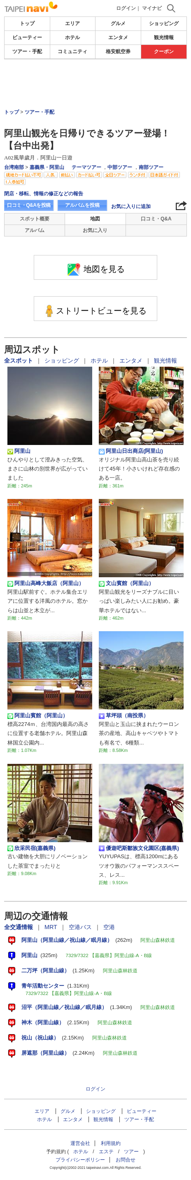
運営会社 (80, 1143)
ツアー (131, 1151)
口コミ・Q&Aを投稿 (29, 205)
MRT (51, 927)
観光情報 (164, 37)
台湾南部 (14, 167)
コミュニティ (72, 51)
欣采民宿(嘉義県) (31, 848)
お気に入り (95, 230)
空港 (109, 927)
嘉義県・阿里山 (47, 167)
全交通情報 (19, 927)
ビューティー (27, 37)
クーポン (164, 51)
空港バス (81, 927)
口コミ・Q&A (156, 219)
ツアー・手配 (27, 51)
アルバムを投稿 (82, 205)
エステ (106, 1151)
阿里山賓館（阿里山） (37, 715)
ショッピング (164, 23)
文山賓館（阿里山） (126, 583)
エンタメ (118, 37)
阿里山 (18, 451)
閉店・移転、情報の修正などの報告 (43, 194)
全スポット (19, 360)
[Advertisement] (95, 84)
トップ (27, 23)
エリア (72, 23)
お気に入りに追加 (131, 206)
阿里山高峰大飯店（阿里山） (45, 583)
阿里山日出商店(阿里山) (131, 451)
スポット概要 (34, 219)
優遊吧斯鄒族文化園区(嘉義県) (139, 848)
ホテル (72, 37)
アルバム (34, 230)
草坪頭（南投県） (124, 715)
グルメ (118, 23)
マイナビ (152, 8)
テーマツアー (86, 167)
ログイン (126, 8)
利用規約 (111, 1143)
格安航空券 (118, 51)
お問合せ (125, 1160)
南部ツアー (151, 167)
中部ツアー (119, 167)
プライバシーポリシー (80, 1160)
